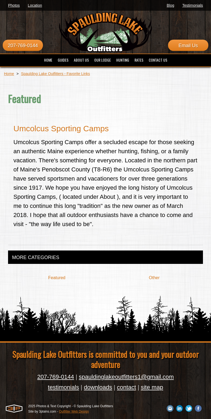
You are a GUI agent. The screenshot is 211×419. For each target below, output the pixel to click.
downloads (98, 387)
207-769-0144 (23, 45)
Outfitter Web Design (74, 411)
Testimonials (192, 5)
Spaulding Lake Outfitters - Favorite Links (55, 74)
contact (126, 387)
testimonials (63, 387)
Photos (14, 5)
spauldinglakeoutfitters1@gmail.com (126, 376)
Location (35, 5)
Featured (56, 277)
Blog (170, 5)
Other (154, 277)
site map (152, 387)
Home (9, 74)
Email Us (188, 45)
